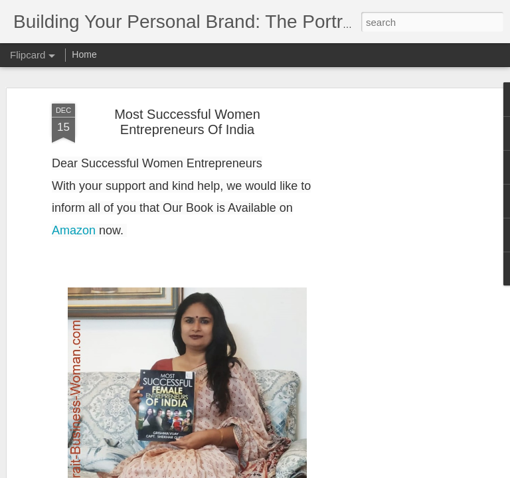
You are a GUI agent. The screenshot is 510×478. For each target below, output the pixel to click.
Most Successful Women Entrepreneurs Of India (187, 122)
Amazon (74, 230)
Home (84, 54)
